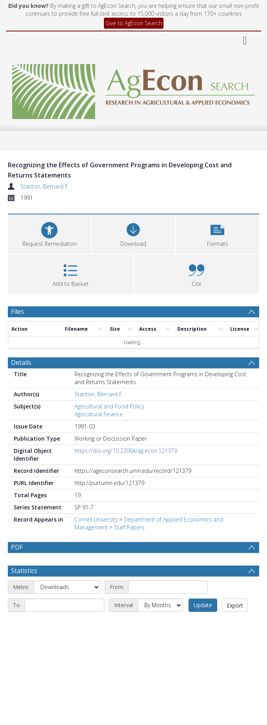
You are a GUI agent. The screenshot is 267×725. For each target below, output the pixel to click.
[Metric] (67, 606)
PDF (17, 547)
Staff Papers (129, 527)
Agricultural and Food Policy (109, 406)
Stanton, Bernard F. (44, 186)
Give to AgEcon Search (133, 23)
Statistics (24, 589)
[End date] (64, 624)
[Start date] (168, 606)
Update (203, 624)
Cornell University (96, 519)
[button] (217, 233)
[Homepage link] (133, 89)
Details (21, 362)
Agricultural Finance (98, 414)
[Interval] (160, 624)
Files (17, 311)
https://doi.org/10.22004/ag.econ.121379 (125, 450)
